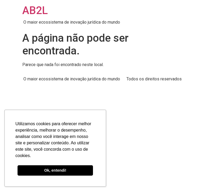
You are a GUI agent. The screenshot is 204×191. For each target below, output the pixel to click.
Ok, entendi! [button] (55, 170)
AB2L (35, 10)
